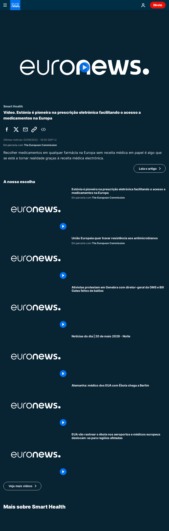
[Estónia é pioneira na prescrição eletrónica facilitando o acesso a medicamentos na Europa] (119, 209)
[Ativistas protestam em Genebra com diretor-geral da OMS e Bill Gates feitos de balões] (119, 307)
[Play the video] (84, 67)
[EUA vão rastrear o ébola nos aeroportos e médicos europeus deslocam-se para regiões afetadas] (119, 455)
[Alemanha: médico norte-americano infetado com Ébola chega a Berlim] (119, 406)
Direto (157, 5)
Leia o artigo (148, 168)
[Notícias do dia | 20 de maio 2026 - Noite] (119, 356)
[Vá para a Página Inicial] (15, 5)
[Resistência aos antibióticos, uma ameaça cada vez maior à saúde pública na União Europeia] (119, 258)
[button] (22, 486)
